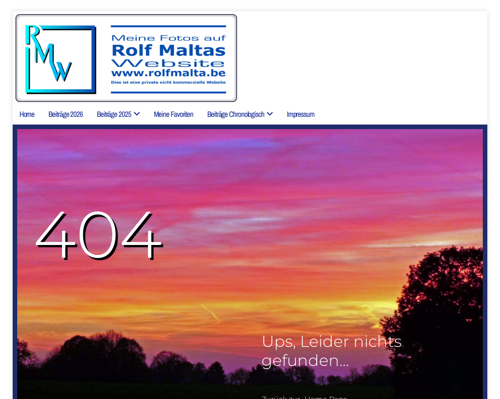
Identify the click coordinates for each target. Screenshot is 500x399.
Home (27, 114)
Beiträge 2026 (65, 114)
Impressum (300, 114)
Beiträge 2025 (114, 114)
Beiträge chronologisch (235, 114)
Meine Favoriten (174, 114)
